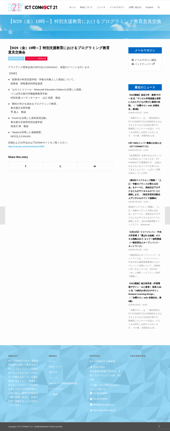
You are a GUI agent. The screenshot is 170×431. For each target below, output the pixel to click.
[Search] (158, 7)
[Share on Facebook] (25, 166)
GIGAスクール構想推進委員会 (63, 383)
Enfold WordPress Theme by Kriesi (48, 427)
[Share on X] (60, 166)
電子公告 (53, 372)
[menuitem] (72, 7)
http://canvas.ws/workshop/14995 (26, 146)
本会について (55, 366)
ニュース (53, 378)
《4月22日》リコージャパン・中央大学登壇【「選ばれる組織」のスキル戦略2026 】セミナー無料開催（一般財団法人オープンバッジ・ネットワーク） (145, 239)
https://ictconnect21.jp (104, 410)
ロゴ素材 (53, 394)
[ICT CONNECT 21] (32, 7)
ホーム (52, 361)
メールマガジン (56, 389)
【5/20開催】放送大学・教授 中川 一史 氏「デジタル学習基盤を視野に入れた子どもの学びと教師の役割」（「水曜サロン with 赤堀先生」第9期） (144, 102)
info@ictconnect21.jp (103, 404)
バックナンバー (143, 64)
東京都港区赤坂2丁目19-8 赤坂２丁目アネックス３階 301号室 (105, 375)
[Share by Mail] (95, 166)
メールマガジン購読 (144, 60)
